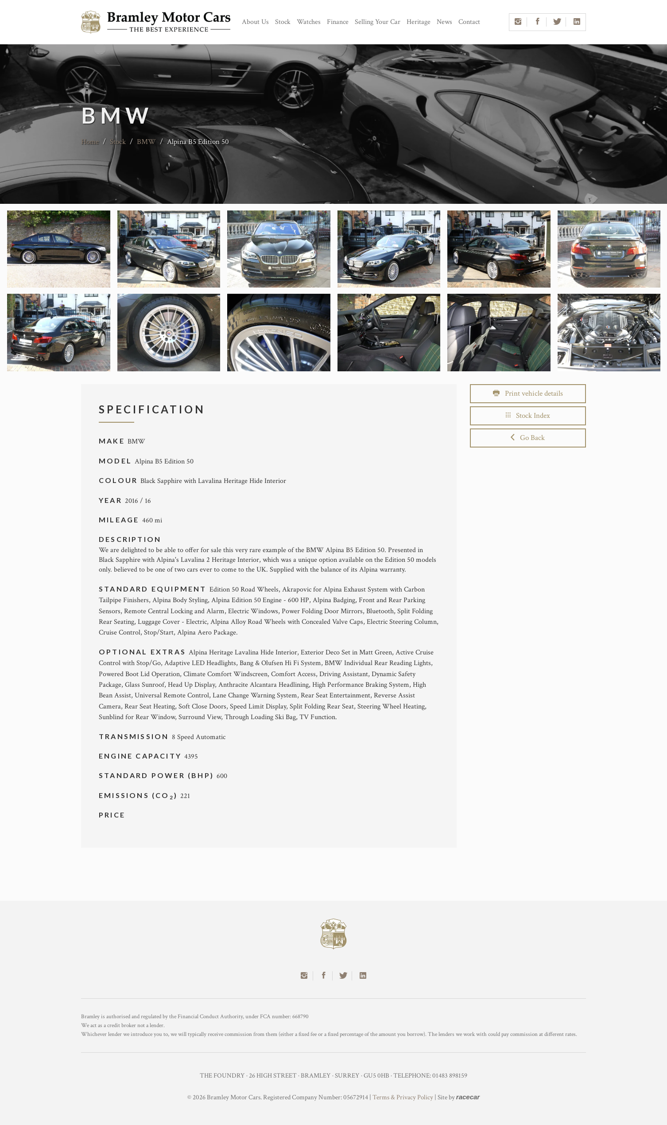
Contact (469, 22)
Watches (309, 22)
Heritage (418, 22)
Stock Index (528, 415)
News (444, 22)
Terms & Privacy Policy (402, 1097)
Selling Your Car (377, 22)
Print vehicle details (528, 393)
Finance (338, 22)
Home (90, 142)
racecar (468, 1097)
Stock (283, 22)
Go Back (528, 438)
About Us (255, 22)
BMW (146, 142)
